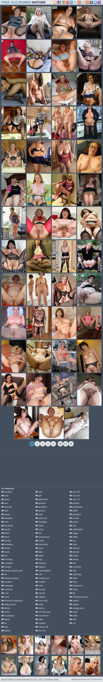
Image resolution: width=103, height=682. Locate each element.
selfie (73, 537)
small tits (75, 567)
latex (39, 552)
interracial (41, 544)
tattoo (73, 578)
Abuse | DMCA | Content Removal (15, 679)
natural (40, 593)
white (73, 616)
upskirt (74, 601)
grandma (41, 507)
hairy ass (41, 518)
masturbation (43, 571)
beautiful (6, 518)
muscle (40, 589)
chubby (6, 567)
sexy (73, 544)
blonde (6, 541)
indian (39, 541)
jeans (39, 548)
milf (38, 574)
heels (39, 526)
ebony (5, 608)
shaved (74, 548)
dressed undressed (12, 601)
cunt (4, 593)
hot (38, 533)
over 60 (74, 496)
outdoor (40, 623)
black (5, 537)
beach (5, 514)
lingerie (40, 567)
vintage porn (76, 608)
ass (4, 503)
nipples (40, 597)
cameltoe (7, 563)
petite (73, 511)
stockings (75, 574)
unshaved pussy (78, 597)
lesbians (40, 563)
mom (39, 586)
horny (39, 529)
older (39, 619)
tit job (73, 589)
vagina (74, 604)
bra (4, 556)
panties (74, 503)
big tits (6, 529)
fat (4, 623)
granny (40, 511)
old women (42, 616)
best (4, 522)
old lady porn (43, 612)
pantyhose (75, 507)
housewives (42, 537)
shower (74, 552)
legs (38, 559)
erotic (5, 612)
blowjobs (7, 544)
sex (72, 541)
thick (73, 582)
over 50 (74, 492)
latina (39, 556)
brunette (6, 559)
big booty (7, 526)
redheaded (76, 529)
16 (60, 444)
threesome (76, 586)
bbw (4, 511)
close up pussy (10, 578)
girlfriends (41, 499)
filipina (5, 631)
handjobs (41, 522)
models (40, 582)
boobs (5, 548)
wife (72, 619)
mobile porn (42, 578)
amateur (6, 492)
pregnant (75, 514)
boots (5, 552)
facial (5, 619)
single (73, 556)
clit (4, 574)
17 (66, 444)
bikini (5, 533)
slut (72, 563)
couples (6, 582)
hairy (39, 514)
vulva (73, 612)
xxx (72, 623)
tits (72, 593)
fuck (38, 492)
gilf (38, 496)
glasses (40, 503)
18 (71, 444)
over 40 (40, 631)
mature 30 (41, 627)
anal (4, 496)
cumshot (6, 589)
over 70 (74, 499)
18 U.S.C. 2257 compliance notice (44, 679)
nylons (40, 608)
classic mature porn (12, 571)
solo (72, 571)
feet (4, 627)
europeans (7, 616)
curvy (5, 597)
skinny (74, 559)
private (74, 518)
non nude (41, 601)
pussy (73, 522)
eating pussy (8, 604)
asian (5, 499)
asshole (6, 507)
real (72, 526)
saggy (73, 533)
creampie (7, 586)
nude (39, 604)
